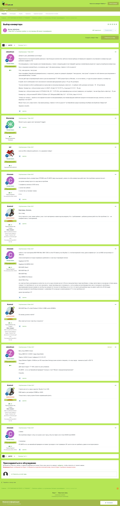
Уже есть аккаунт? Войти (98, 3)
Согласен (109, 502)
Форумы (4, 13)
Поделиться (97, 30)
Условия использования (14, 503)
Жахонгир (10, 118)
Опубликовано (26, 52)
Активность (14, 9)
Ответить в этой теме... (19, 474)
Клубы (20, 13)
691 (10, 192)
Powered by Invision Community (60, 496)
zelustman (16, 29)
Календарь (13, 13)
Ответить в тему (110, 37)
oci (10, 147)
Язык (54, 493)
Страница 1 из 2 (22, 45)
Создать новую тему (91, 37)
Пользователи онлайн (52, 13)
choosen (10, 174)
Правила (28, 13)
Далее (10, 45)
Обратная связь (63, 493)
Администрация (38, 13)
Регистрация (113, 3)
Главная (5, 10)
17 (10, 136)
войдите (60, 465)
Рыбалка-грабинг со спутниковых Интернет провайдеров (33, 31)
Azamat (10, 206)
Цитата (24, 111)
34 (10, 165)
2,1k (10, 224)
